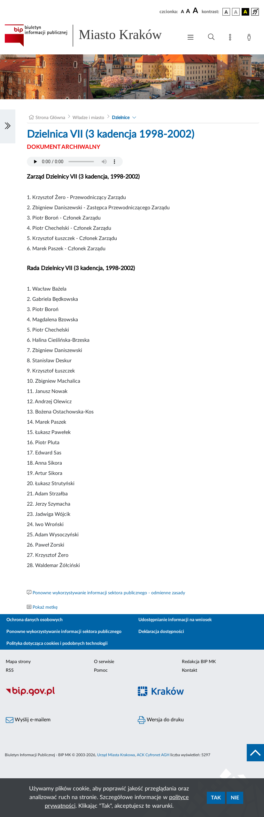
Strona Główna (50, 118)
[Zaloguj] (250, 38)
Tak (216, 797)
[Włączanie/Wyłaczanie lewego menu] (7, 126)
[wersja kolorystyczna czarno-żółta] (245, 12)
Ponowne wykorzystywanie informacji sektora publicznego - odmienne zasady (109, 593)
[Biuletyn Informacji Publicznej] (66, 694)
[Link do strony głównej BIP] (90, 35)
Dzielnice (120, 118)
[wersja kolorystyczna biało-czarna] (236, 12)
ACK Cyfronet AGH (153, 755)
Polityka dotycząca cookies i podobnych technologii (57, 643)
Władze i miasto (88, 118)
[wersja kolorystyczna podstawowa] (226, 12)
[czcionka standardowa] (182, 11)
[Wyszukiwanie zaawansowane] (211, 37)
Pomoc (101, 670)
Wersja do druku (161, 720)
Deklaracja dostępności (161, 631)
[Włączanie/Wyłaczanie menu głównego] (190, 38)
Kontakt (189, 670)
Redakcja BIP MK (199, 662)
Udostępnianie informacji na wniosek (175, 620)
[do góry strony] (255, 752)
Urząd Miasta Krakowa (116, 755)
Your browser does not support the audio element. (75, 161)
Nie (235, 797)
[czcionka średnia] (188, 11)
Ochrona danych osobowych (34, 620)
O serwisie (104, 662)
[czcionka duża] (196, 11)
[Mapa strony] (231, 38)
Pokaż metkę (45, 607)
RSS (10, 670)
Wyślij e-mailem (28, 720)
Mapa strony (18, 662)
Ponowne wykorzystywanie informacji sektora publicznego (63, 631)
